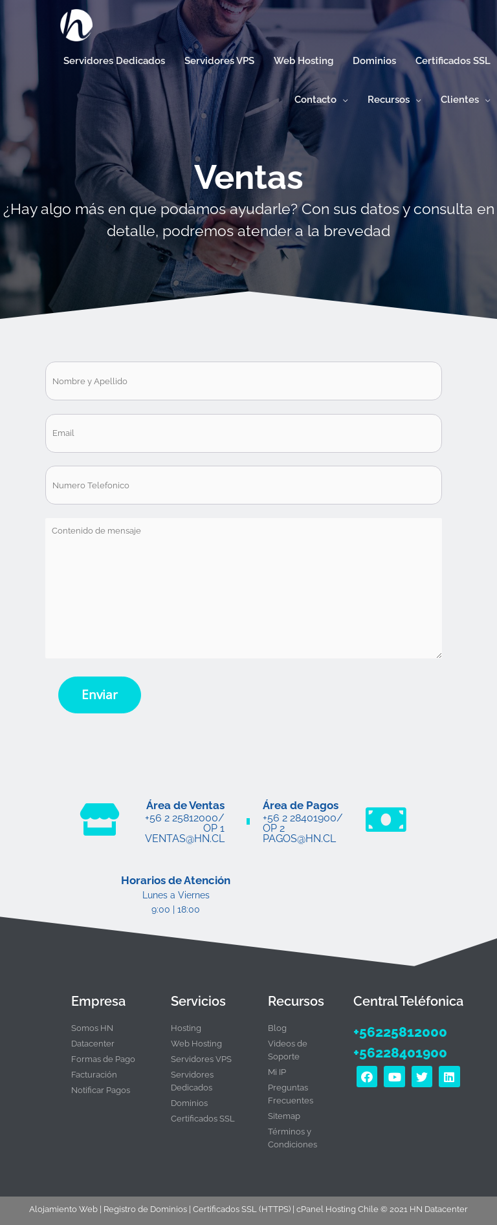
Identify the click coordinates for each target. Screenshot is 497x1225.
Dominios (189, 1098)
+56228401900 (397, 1046)
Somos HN (92, 1023)
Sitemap (284, 1111)
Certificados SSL (203, 1113)
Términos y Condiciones (292, 1133)
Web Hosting (196, 1038)
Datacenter (93, 1038)
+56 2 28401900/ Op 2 (303, 819)
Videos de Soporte (287, 1045)
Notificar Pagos (100, 1085)
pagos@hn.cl (299, 834)
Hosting (186, 1023)
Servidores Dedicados (192, 1076)
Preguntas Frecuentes (290, 1089)
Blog (277, 1023)
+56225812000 (397, 1026)
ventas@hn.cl (185, 834)
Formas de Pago (103, 1054)
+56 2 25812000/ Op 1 (185, 819)
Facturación (94, 1069)
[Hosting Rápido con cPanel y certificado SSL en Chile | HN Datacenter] (72, 27)
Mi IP (277, 1067)
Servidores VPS (201, 1054)
